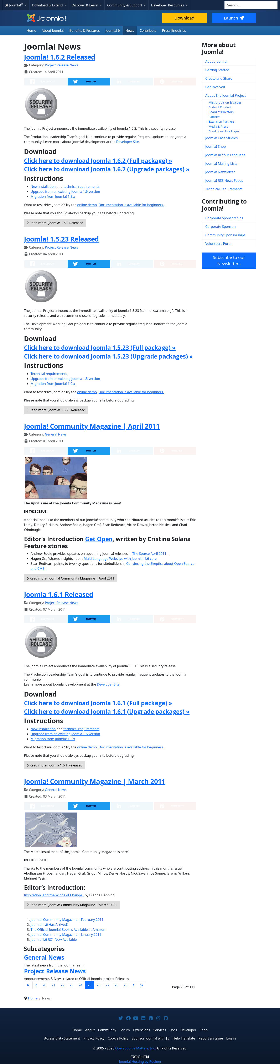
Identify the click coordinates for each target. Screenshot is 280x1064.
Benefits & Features (84, 30)
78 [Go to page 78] (116, 985)
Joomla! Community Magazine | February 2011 (67, 919)
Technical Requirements (224, 189)
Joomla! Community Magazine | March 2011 (94, 781)
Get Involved (215, 87)
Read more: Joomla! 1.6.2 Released (55, 223)
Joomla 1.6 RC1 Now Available (54, 939)
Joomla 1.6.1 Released (58, 594)
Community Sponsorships (225, 235)
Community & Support (125, 5)
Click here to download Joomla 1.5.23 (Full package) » (100, 347)
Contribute (148, 30)
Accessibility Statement (62, 1038)
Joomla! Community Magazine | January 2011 (66, 934)
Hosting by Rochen (140, 1061)
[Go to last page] (141, 985)
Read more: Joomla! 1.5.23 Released (56, 410)
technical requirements (81, 186)
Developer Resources (168, 5)
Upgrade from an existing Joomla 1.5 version (65, 378)
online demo (87, 205)
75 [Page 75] (89, 985)
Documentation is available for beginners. (131, 205)
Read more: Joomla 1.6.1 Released (54, 765)
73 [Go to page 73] (71, 985)
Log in (231, 1038)
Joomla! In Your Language (225, 155)
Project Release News (61, 65)
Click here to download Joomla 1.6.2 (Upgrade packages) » (107, 169)
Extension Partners (221, 121)
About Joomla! (53, 30)
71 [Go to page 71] (53, 985)
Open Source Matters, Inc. (135, 1048)
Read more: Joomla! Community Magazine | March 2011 (72, 905)
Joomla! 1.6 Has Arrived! (49, 924)
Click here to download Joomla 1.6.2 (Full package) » (98, 161)
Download (184, 18)
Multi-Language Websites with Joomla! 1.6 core (120, 558)
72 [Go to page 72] (62, 985)
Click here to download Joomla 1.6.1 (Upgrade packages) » (107, 711)
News (129, 30)
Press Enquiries (174, 30)
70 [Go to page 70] (44, 985)
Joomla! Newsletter (220, 172)
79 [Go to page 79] (125, 985)
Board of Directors (221, 112)
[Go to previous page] (36, 985)
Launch (234, 18)
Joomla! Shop (215, 146)
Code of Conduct (220, 107)
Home (31, 30)
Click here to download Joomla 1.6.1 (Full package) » (98, 703)
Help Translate (184, 1038)
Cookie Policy (118, 1038)
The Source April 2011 (150, 553)
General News (56, 434)
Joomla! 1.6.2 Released (59, 56)
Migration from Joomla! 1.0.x (53, 383)
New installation (43, 186)
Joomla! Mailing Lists (221, 163)
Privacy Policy (93, 1038)
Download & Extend (48, 5)
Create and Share (218, 78)
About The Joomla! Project (225, 95)
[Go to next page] (133, 985)
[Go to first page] (28, 985)
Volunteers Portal (218, 243)
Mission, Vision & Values (225, 102)
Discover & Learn (85, 5)
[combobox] (251, 5)
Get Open (99, 539)
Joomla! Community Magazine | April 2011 (92, 426)
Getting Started (217, 70)
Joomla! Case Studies (221, 138)
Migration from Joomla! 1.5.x (53, 196)
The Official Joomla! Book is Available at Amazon (68, 929)
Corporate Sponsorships (224, 218)
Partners (214, 117)
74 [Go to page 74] (80, 985)
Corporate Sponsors (221, 226)
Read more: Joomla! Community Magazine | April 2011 (70, 578)
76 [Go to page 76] (98, 985)
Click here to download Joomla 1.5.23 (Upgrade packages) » (108, 356)
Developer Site (127, 141)
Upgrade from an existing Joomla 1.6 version (65, 191)
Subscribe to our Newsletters (229, 260)
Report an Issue (210, 1038)
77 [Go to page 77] (107, 985)
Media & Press (218, 126)
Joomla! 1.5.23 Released (61, 238)
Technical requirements (49, 373)
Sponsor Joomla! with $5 (150, 1038)
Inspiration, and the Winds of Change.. (54, 895)
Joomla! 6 (112, 30)
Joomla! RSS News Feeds (224, 180)
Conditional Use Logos (224, 131)
